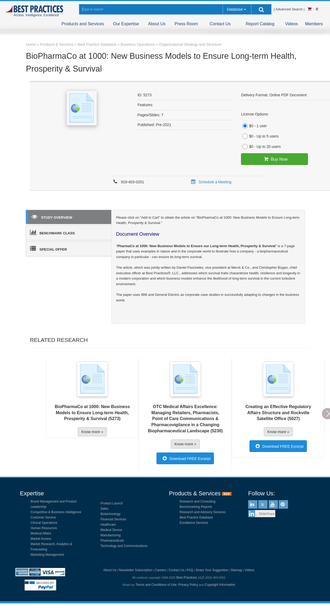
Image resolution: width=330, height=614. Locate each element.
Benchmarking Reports (196, 507)
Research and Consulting (197, 501)
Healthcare (108, 524)
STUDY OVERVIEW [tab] (52, 216)
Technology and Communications (123, 546)
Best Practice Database (196, 517)
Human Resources (44, 528)
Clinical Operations (44, 523)
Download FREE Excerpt (185, 458)
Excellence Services (194, 523)
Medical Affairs (41, 533)
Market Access (41, 539)
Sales (104, 509)
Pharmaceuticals (112, 540)
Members (314, 24)
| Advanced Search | (290, 9)
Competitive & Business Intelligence (56, 512)
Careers (160, 570)
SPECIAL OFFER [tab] (48, 248)
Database (235, 9)
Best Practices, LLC (190, 577)
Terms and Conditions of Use (156, 585)
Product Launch (111, 503)
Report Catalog (260, 24)
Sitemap (236, 570)
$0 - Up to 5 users (259, 136)
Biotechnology (110, 514)
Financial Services (113, 519)
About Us (157, 24)
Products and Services (82, 24)
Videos (291, 24)
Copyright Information (220, 585)
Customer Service (43, 517)
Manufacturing (110, 535)
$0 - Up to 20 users (261, 146)
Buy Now (274, 159)
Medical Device (111, 530)
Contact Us (220, 24)
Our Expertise (126, 24)
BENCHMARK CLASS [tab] (52, 232)
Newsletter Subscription (135, 570)
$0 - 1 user (254, 125)
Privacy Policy (188, 585)
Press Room (186, 24)
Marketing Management (47, 555)
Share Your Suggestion (212, 570)
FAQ (190, 570)
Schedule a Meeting (210, 182)
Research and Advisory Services (203, 512)
